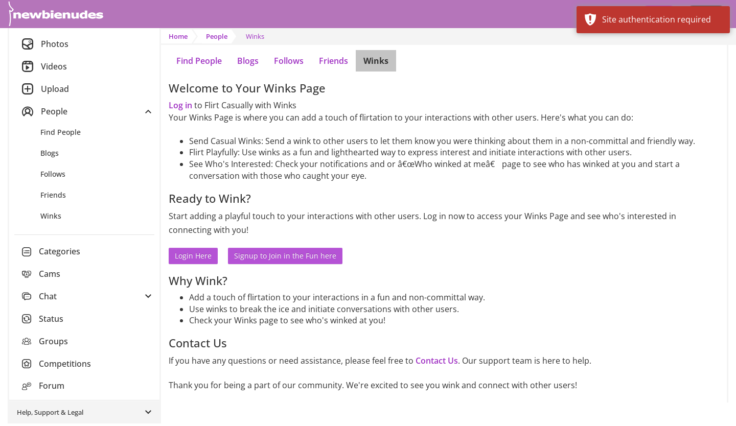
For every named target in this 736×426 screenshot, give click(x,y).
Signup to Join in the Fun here (285, 256)
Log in (180, 105)
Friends (333, 60)
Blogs (248, 60)
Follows (289, 60)
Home (178, 36)
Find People (199, 60)
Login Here (193, 256)
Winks (375, 60)
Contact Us (437, 360)
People (216, 36)
